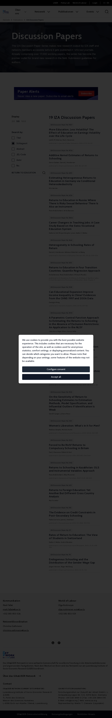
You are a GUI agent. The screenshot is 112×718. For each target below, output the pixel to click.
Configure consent (56, 369)
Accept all (56, 376)
